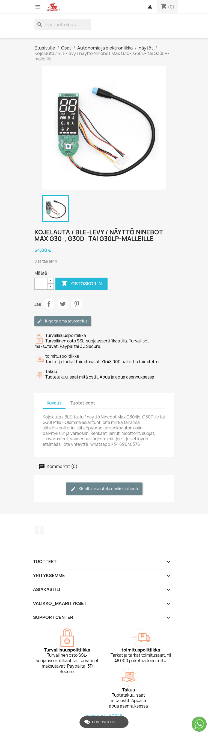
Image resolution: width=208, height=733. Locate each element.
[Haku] (62, 24)
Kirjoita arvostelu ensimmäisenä (104, 489)
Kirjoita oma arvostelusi (62, 321)
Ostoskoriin (81, 283)
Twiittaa (62, 303)
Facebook (39, 530)
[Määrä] (40, 284)
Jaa (48, 303)
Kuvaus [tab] (54, 403)
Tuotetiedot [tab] (82, 403)
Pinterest (76, 303)
